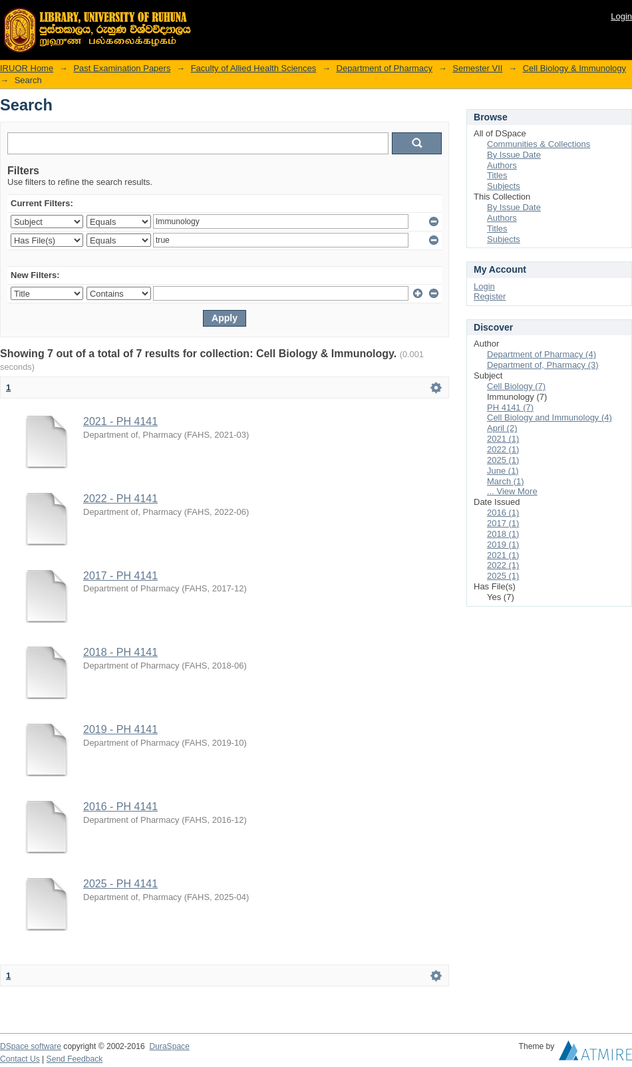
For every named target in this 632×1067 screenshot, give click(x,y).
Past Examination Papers (121, 68)
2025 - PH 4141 (120, 883)
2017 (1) (503, 523)
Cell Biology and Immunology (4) (549, 417)
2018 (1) (503, 534)
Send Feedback (75, 1059)
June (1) (503, 471)
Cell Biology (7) (516, 386)
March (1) (505, 481)
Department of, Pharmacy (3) (543, 365)
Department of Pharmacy (385, 68)
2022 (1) (503, 449)
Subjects (503, 186)
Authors (502, 165)
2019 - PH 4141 (120, 729)
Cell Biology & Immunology (574, 68)
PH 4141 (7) (510, 407)
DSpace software (30, 1046)
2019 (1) (503, 544)
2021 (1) (503, 439)
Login (621, 16)
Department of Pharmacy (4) (541, 354)
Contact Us (20, 1059)
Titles (497, 175)
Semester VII (477, 68)
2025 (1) (503, 460)
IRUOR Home (26, 68)
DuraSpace (169, 1046)
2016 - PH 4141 (120, 806)
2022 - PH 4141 (120, 498)
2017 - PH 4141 (120, 575)
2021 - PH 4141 (120, 421)
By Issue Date (514, 155)
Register (490, 296)
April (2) (502, 428)
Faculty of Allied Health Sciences (254, 68)
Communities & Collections (538, 144)
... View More (512, 491)
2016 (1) (503, 513)
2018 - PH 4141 (120, 652)
